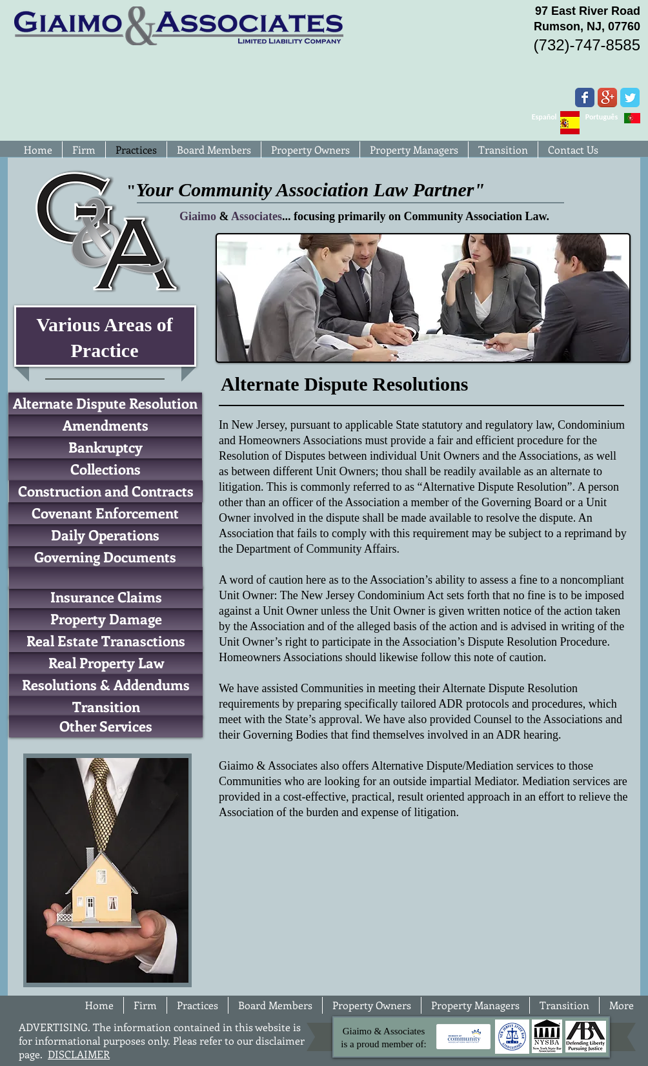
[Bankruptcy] (105, 447)
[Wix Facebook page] (584, 97)
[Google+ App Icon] (607, 97)
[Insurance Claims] (106, 597)
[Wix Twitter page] (630, 97)
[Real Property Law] (106, 663)
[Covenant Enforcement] (105, 513)
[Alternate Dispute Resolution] (105, 404)
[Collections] (105, 469)
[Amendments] (105, 425)
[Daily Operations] (105, 535)
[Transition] (106, 707)
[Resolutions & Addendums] (106, 685)
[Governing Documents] (105, 557)
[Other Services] (106, 726)
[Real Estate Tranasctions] (106, 641)
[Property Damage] (106, 619)
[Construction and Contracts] (106, 491)
